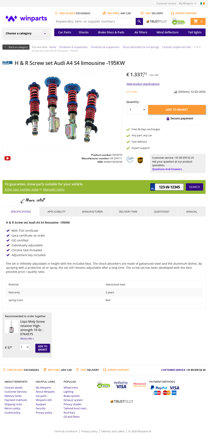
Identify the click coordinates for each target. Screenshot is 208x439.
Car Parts (64, 32)
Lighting (68, 391)
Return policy (12, 408)
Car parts (41, 396)
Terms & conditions (66, 431)
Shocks (84, 32)
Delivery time (128, 211)
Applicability (56, 211)
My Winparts (186, 3)
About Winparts (45, 391)
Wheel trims (71, 387)
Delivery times (13, 396)
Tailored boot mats (75, 408)
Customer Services (15, 391)
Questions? (162, 211)
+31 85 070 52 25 (184, 157)
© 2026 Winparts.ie (139, 431)
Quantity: (133, 102)
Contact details (13, 387)
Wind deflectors (168, 32)
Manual (191, 211)
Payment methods (15, 400)
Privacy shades (72, 404)
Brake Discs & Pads (111, 32)
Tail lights (195, 32)
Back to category (18, 47)
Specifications (21, 211)
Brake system (72, 396)
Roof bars (69, 412)
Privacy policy (44, 412)
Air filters (140, 32)
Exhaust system (73, 400)
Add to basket (177, 109)
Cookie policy (12, 412)
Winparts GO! (44, 400)
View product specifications (142, 84)
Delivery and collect (113, 431)
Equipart (41, 404)
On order (131, 91)
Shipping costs (13, 404)
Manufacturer (92, 211)
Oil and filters (72, 416)
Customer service (166, 3)
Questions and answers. (167, 169)
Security (41, 408)
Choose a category (18, 33)
